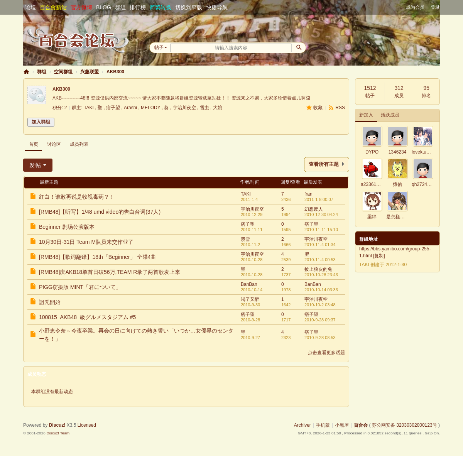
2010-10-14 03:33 (321, 289)
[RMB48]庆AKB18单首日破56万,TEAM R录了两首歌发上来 (109, 272)
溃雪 (245, 239)
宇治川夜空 (184, 107)
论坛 (30, 7)
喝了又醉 (250, 299)
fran (308, 194)
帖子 (159, 47)
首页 (33, 144)
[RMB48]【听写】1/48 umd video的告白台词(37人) (100, 212)
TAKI (89, 107)
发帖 (35, 165)
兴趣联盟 (89, 71)
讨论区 (54, 144)
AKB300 (115, 71)
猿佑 (397, 184)
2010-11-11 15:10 (321, 229)
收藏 (318, 107)
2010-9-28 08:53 (320, 337)
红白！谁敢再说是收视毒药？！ (77, 197)
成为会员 (415, 7)
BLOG (103, 7)
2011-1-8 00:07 (318, 199)
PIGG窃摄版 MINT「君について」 (80, 287)
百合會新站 (53, 7)
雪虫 (204, 107)
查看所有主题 (324, 164)
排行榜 (138, 7)
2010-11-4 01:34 (320, 244)
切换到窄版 (188, 7)
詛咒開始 (50, 302)
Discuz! (57, 425)
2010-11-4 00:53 (320, 259)
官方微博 (81, 7)
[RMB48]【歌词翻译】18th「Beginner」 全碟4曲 (97, 257)
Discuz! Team (57, 433)
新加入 (366, 115)
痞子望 (113, 107)
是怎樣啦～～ (400, 217)
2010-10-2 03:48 (320, 304)
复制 (379, 255)
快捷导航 (217, 7)
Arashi (130, 107)
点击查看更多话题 (326, 352)
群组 (120, 7)
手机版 (323, 425)
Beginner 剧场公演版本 (67, 227)
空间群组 (63, 71)
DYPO (372, 152)
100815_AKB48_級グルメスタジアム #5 (87, 317)
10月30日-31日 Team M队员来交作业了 (86, 242)
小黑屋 (342, 425)
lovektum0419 (426, 152)
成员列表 (79, 144)
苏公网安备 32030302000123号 (404, 425)
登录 (435, 7)
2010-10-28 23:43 (321, 274)
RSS (340, 107)
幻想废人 (313, 209)
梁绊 (372, 217)
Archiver (302, 425)
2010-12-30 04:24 (321, 214)
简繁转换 (160, 7)
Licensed (87, 425)
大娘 (217, 107)
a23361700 (372, 184)
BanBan (249, 284)
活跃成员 (390, 115)
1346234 (398, 152)
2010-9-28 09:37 (320, 320)
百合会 (26, 72)
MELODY (150, 107)
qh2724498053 (427, 184)
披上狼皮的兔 (318, 269)
